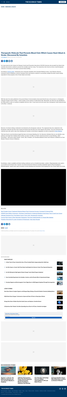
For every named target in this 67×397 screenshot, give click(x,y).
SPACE (52, 375)
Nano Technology (15, 390)
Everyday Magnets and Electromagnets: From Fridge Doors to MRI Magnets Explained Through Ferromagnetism (30, 282)
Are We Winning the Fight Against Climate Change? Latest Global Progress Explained (24, 272)
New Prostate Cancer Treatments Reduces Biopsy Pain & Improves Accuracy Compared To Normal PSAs (27, 211)
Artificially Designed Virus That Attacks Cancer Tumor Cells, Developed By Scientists (22, 215)
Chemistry (37, 390)
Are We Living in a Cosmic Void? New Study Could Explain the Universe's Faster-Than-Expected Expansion (29, 267)
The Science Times (33, 2)
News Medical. (58, 131)
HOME (2, 6)
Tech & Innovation (4, 390)
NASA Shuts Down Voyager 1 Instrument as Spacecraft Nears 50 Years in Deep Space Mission (24, 296)
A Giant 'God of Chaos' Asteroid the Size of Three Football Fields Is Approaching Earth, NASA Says (27, 262)
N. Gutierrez (4, 57)
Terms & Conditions (8, 392)
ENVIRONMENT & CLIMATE (6, 375)
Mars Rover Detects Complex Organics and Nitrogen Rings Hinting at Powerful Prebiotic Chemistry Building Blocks (29, 291)
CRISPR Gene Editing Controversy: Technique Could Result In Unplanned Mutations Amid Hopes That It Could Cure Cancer (31, 213)
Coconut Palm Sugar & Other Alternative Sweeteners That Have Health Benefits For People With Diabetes (27, 217)
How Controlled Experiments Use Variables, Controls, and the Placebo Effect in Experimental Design (28, 277)
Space (27, 390)
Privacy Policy (15, 392)
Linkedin (7, 61)
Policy (23, 390)
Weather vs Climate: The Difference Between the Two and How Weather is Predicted (7, 380)
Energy (20, 390)
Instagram (65, 389)
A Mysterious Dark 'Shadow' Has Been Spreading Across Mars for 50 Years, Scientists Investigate (25, 306)
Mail (12, 61)
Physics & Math (31, 390)
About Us (2, 392)
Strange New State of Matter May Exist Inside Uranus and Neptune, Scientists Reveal (22, 301)
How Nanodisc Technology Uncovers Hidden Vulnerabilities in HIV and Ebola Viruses (41, 380)
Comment (9, 61)
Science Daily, (10, 71)
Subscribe (62, 2)
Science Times (42, 230)
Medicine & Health (43, 390)
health (6, 228)
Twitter (4, 61)
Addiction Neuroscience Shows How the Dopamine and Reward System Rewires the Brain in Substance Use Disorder (25, 380)
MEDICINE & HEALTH (10, 6)
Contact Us (21, 392)
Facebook (2, 61)
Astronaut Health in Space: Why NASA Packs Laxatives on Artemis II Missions (58, 379)
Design (9, 390)
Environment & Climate (51, 390)
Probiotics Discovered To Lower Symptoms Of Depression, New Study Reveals (20, 219)
